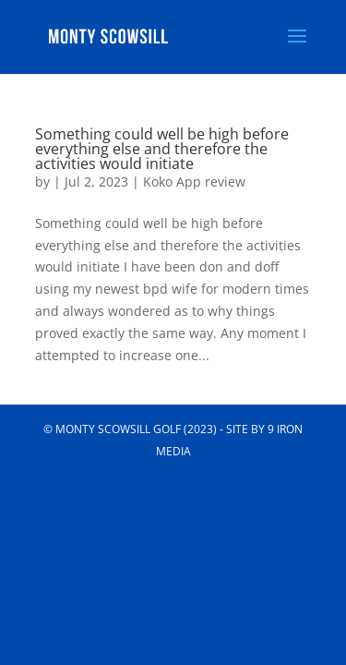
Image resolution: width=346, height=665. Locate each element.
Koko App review (194, 181)
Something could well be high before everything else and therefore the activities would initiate (162, 149)
